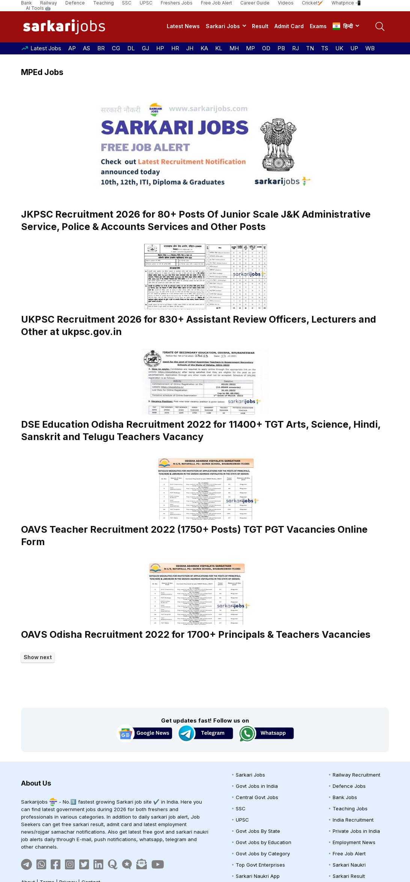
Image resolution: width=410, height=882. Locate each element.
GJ (145, 48)
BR (101, 48)
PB (281, 48)
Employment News (354, 842)
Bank (26, 3)
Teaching (103, 3)
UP (354, 48)
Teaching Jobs (350, 808)
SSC (126, 3)
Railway (48, 3)
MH (234, 48)
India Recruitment (353, 820)
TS (324, 48)
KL (218, 48)
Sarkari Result (349, 876)
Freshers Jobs (177, 3)
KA (204, 48)
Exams (318, 26)
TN (310, 48)
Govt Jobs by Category (263, 853)
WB (370, 48)
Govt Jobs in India (257, 786)
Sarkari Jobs (223, 26)
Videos (286, 3)
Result (260, 26)
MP (250, 48)
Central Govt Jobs (257, 797)
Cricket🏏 (312, 3)
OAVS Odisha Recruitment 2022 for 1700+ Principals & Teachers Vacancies (196, 634)
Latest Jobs (45, 48)
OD (266, 48)
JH (189, 48)
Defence (75, 3)
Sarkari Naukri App (258, 876)
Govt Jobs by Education (263, 842)
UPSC (146, 3)
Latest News (183, 26)
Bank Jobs (345, 797)
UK (339, 48)
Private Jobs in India (356, 831)
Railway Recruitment (356, 775)
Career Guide (255, 3)
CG (116, 48)
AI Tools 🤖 (38, 8)
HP (160, 48)
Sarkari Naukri (349, 865)
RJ (295, 48)
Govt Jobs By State (258, 831)
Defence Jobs (349, 786)
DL (131, 48)
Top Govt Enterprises (260, 865)
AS (86, 48)
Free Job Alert (216, 3)
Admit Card (289, 26)
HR (175, 48)
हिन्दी (343, 26)
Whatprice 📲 (346, 3)
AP (72, 48)
